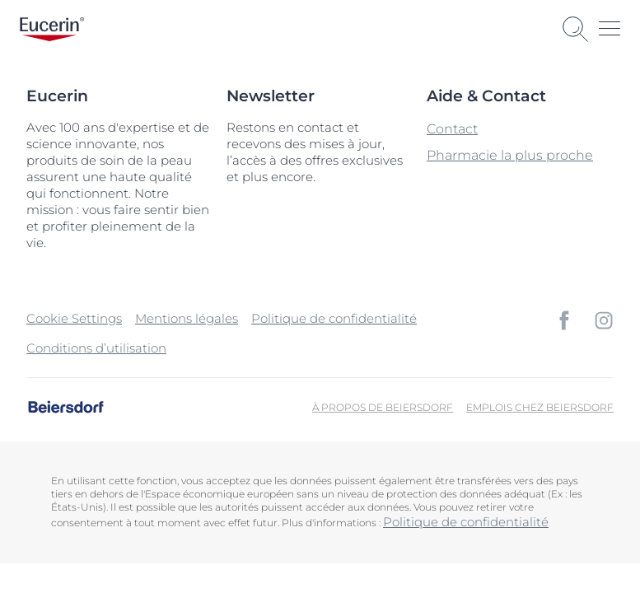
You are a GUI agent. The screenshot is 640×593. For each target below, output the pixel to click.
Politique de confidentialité (334, 318)
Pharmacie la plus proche (510, 155)
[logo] (52, 29)
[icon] (564, 320)
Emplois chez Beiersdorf (540, 407)
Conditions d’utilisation (96, 348)
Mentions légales (186, 318)
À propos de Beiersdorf (382, 407)
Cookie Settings (74, 318)
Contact (452, 129)
